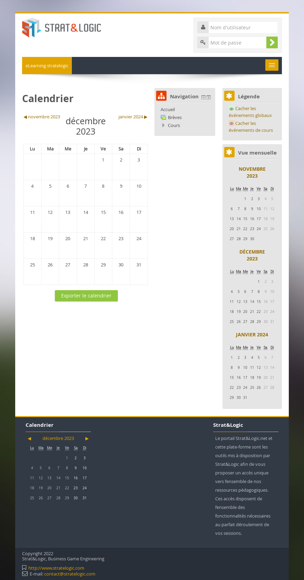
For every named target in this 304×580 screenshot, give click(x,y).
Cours (174, 125)
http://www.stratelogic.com (56, 568)
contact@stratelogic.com (69, 574)
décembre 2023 (252, 255)
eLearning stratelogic (47, 65)
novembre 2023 (252, 172)
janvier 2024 (252, 334)
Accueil (168, 109)
